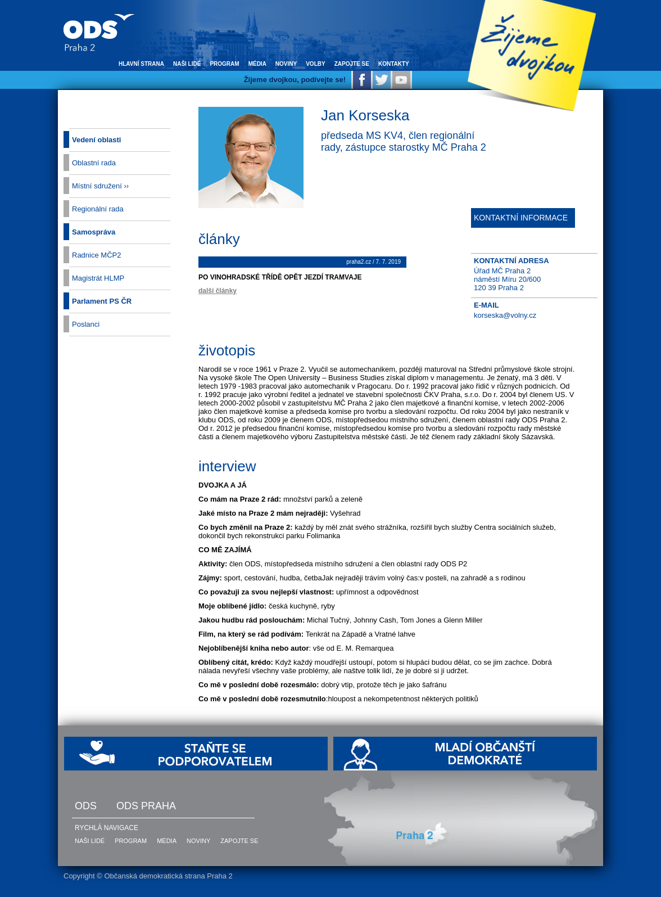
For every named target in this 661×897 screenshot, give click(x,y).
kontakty (393, 64)
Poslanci (85, 324)
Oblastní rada (94, 163)
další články (217, 291)
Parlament (102, 301)
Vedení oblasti (96, 140)
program (224, 64)
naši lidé (187, 64)
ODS (86, 806)
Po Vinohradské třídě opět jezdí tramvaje (279, 277)
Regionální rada (98, 209)
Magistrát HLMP (98, 278)
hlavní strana (141, 64)
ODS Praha (146, 806)
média (257, 64)
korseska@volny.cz (505, 315)
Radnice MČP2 (96, 255)
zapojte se (351, 64)
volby (315, 64)
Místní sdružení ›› (100, 186)
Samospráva (93, 232)
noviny (286, 64)
